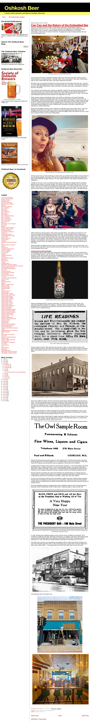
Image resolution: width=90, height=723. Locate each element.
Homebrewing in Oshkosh (8, 267)
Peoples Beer (4, 322)
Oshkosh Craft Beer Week (8, 310)
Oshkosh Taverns (5, 320)
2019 (4, 386)
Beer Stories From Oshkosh (8, 223)
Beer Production (5, 221)
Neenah (3, 283)
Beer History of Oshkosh (7, 216)
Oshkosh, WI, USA (40, 711)
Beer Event (4, 213)
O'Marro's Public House (7, 284)
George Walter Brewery (7, 258)
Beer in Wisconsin (6, 218)
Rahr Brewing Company (7, 325)
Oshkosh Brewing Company (8, 309)
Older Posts (85, 715)
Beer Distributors (5, 212)
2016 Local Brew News (7, 198)
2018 (4, 387)
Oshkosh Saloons (39, 710)
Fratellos (3, 254)
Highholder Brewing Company (9, 264)
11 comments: (47, 708)
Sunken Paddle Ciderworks (8, 339)
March (6, 376)
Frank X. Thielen (5, 251)
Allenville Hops (5, 201)
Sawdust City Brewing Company (9, 328)
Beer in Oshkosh (5, 217)
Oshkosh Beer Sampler (7, 299)
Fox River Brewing (6, 250)
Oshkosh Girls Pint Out (7, 313)
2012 (4, 397)
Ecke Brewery (5, 239)
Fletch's (3, 246)
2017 (4, 389)
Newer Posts (34, 715)
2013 (4, 395)
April (5, 375)
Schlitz (3, 329)
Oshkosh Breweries (6, 308)
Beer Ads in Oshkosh (6, 206)
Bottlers (3, 226)
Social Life (4, 335)
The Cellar (4, 343)
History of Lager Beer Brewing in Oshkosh (12, 266)
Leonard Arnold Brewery (7, 275)
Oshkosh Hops (5, 316)
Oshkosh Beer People (7, 296)
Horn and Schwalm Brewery (8, 268)
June (5, 370)
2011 (4, 399)
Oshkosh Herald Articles (48, 710)
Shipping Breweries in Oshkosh (9, 330)
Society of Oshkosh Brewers (8, 337)
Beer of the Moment (6, 219)
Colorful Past (4, 237)
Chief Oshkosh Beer (6, 234)
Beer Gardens (5, 214)
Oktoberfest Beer (5, 287)
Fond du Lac (4, 247)
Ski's (2, 333)
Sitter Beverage (5, 332)
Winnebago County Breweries (9, 353)
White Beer (4, 349)
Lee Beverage (5, 274)
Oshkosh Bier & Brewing (7, 305)
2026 (4, 360)
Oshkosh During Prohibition (8, 312)
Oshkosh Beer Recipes (7, 297)
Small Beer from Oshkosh (8, 334)
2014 (4, 394)
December (7, 364)
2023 (4, 379)
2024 (4, 363)
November (7, 366)
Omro (2, 289)
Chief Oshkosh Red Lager (8, 235)
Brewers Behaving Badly (7, 227)
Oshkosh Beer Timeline (7, 303)
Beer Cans (4, 209)
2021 (4, 383)
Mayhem (3, 280)
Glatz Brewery (5, 260)
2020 (4, 384)
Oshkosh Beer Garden (7, 293)
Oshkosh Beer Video (6, 304)
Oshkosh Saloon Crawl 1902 (8, 318)
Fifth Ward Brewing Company (9, 242)
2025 (4, 361)
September (7, 367)
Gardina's (3, 256)
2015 (4, 392)
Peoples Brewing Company (8, 324)
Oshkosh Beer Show (6, 301)
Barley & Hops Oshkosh (7, 204)
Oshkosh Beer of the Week (8, 295)
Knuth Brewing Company (7, 272)
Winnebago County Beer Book (9, 351)
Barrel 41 (3, 205)
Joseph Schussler (6, 271)
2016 (4, 391)
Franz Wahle (4, 252)
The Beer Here (5, 341)
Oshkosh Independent (7, 317)
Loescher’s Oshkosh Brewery (9, 277)
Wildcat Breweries (6, 350)
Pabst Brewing (5, 321)
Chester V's (4, 233)
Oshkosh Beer (21, 8)
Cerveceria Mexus (6, 230)
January (6, 378)
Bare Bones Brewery (6, 202)
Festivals (3, 241)
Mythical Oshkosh (6, 281)
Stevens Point (5, 338)
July (5, 369)
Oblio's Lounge (5, 285)
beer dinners (4, 210)
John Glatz (4, 270)
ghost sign (4, 259)
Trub (2, 346)
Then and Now (5, 345)
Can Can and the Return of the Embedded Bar (59, 25)
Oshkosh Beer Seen (6, 300)
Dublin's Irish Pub (5, 238)
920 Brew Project (5, 200)
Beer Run (3, 222)
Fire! (2, 243)
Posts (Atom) (42, 719)
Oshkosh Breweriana (6, 306)
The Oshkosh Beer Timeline (17, 17)
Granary (3, 262)
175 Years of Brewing (6, 197)
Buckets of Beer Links (7, 229)
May (5, 373)
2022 (4, 381)
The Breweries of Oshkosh (8, 342)
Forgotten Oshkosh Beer (7, 248)
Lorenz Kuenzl (5, 279)
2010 (4, 400)
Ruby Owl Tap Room (6, 326)
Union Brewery (5, 347)
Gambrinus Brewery (6, 255)
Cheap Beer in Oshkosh (7, 231)
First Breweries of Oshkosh (8, 245)
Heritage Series (5, 263)
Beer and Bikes (5, 208)
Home (4, 17)
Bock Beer (4, 225)
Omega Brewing (5, 288)
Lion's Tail (3, 276)
